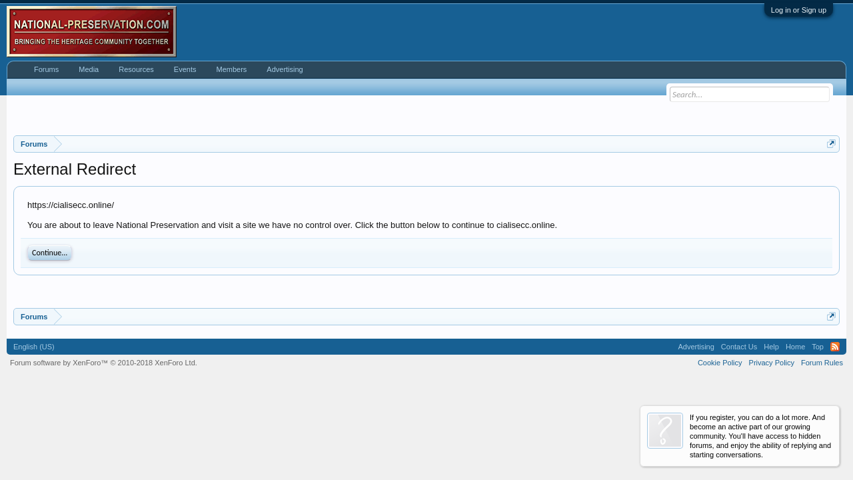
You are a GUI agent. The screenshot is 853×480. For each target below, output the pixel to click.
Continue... (49, 252)
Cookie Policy (720, 363)
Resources (136, 69)
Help (771, 347)
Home (795, 347)
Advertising (285, 69)
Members (231, 69)
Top (818, 347)
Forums (46, 69)
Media (89, 69)
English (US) (34, 347)
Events (185, 69)
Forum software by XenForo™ (103, 363)
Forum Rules (822, 363)
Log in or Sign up (798, 10)
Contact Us (739, 347)
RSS (835, 346)
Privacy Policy (771, 363)
